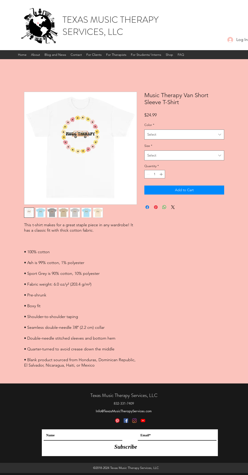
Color (149, 125)
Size (148, 146)
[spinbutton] (155, 174)
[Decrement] (148, 174)
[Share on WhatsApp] (164, 207)
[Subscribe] (125, 446)
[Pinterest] (117, 420)
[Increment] (161, 174)
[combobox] (184, 134)
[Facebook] (126, 420)
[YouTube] (143, 420)
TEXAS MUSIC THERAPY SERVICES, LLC (111, 25)
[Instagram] (134, 420)
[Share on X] (173, 207)
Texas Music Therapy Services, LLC (124, 395)
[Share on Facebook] (147, 207)
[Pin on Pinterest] (156, 207)
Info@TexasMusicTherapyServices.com (124, 411)
